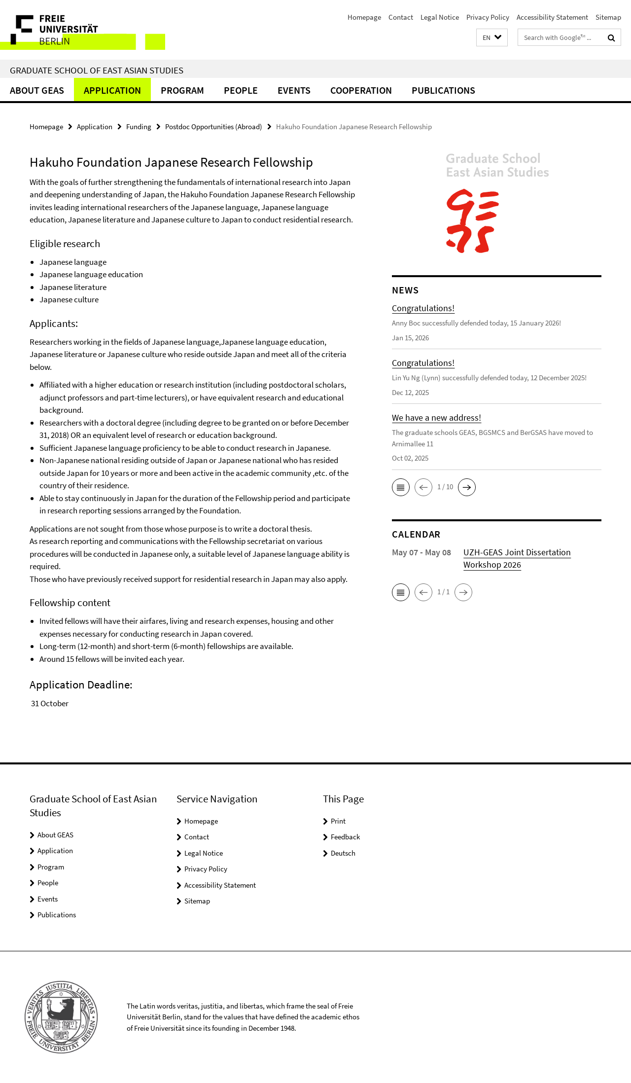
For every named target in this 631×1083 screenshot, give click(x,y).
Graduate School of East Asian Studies (96, 70)
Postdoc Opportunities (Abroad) (213, 126)
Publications (443, 90)
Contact (400, 17)
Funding (138, 126)
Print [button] (338, 821)
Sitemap (608, 17)
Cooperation (361, 90)
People (241, 90)
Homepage (364, 17)
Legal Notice (440, 17)
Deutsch (343, 853)
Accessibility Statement (552, 17)
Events (294, 90)
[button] (492, 38)
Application (112, 90)
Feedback (345, 836)
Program (182, 90)
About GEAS (37, 90)
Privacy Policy (487, 17)
